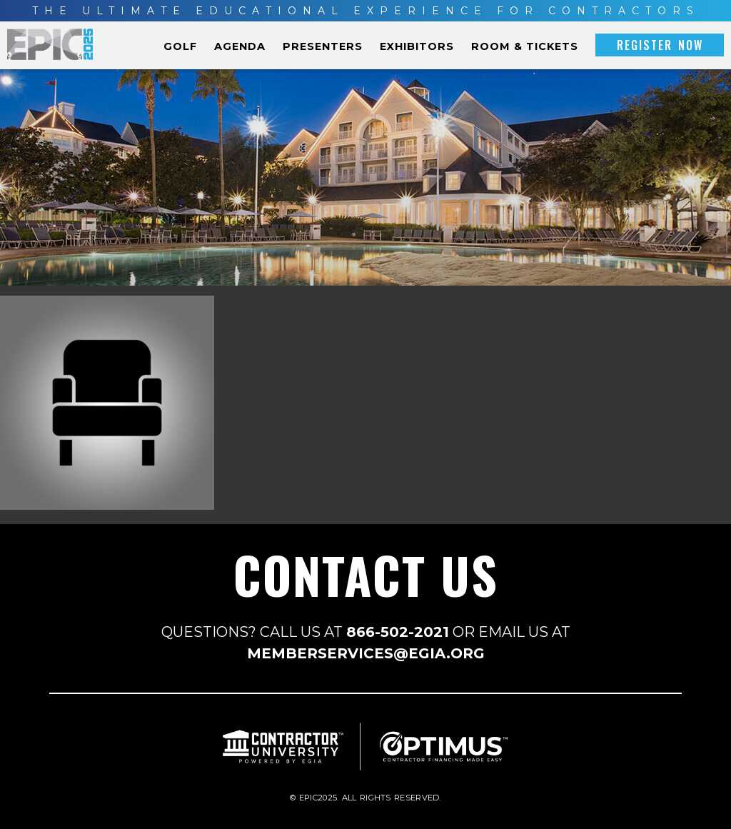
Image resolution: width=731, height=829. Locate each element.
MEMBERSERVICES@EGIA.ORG (366, 653)
